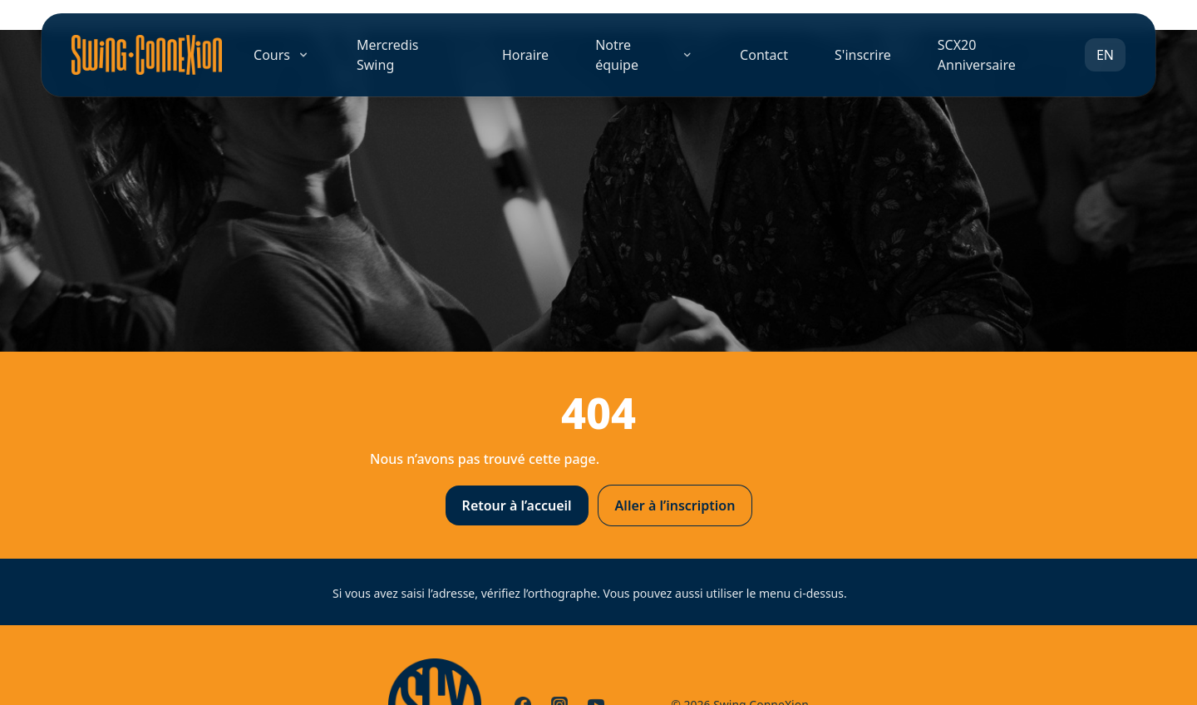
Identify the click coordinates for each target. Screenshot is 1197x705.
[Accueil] (146, 55)
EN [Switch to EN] (1105, 55)
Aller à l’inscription (675, 505)
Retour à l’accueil (517, 505)
